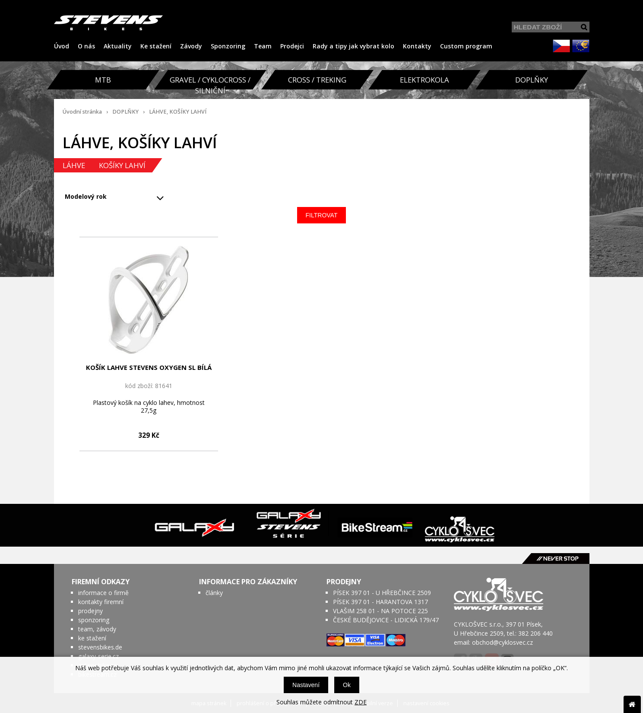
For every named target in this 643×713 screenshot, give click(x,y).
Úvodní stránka (82, 111)
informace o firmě (103, 593)
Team (263, 46)
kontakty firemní (101, 602)
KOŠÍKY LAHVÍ (122, 165)
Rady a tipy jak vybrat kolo (353, 46)
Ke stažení (155, 46)
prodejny (90, 611)
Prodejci (292, 46)
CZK (561, 45)
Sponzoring (228, 46)
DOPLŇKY (125, 111)
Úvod (61, 46)
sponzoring (93, 620)
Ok (347, 684)
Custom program (466, 46)
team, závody (97, 629)
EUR (580, 45)
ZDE (361, 702)
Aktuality (118, 46)
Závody (191, 46)
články (214, 593)
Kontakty (417, 46)
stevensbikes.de (100, 647)
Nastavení (306, 684)
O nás (86, 46)
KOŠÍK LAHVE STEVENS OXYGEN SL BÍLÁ (149, 367)
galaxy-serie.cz (98, 656)
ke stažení (92, 638)
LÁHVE (74, 165)
